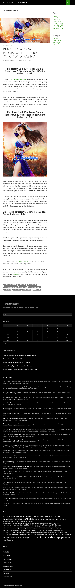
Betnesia (5, 408)
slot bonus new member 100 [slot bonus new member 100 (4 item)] (27, 527)
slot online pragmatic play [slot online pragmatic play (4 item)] (39, 534)
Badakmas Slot (14, 493)
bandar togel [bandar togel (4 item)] (24, 516)
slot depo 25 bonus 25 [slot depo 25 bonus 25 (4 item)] (37, 530)
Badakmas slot (7, 413)
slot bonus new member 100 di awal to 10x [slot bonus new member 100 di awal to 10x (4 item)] (16, 530)
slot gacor (13, 403)
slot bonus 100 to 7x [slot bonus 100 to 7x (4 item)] (38, 525)
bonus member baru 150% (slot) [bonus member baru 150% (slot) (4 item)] (51, 516)
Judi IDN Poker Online (18, 79)
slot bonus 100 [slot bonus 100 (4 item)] (54, 523)
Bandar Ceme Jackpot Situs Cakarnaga (14, 359)
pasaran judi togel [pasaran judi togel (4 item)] (22, 521)
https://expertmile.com (13, 387)
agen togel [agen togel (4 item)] (16, 516)
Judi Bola (55, 38)
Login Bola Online (21, 261)
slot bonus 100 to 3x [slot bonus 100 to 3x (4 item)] (24, 525)
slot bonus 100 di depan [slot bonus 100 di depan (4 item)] (10, 525)
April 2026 (56, 16)
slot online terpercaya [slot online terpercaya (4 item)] (22, 538)
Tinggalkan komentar (24, 60)
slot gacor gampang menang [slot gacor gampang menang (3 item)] (32, 532)
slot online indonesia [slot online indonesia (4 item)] (9, 534)
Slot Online (56, 42)
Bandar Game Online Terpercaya (15, 2)
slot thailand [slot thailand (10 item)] (44, 537)
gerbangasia (9, 456)
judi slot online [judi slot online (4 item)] (44, 519)
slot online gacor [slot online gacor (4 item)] (62, 532)
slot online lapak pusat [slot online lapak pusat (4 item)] (23, 534)
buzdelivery (6, 397)
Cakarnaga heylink (12, 477)
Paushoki (9, 392)
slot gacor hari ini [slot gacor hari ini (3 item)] (43, 532)
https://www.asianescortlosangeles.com (20, 466)
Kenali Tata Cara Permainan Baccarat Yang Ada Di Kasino (21, 52)
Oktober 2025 (57, 27)
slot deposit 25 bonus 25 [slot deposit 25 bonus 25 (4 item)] (11, 532)
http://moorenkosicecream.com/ (15, 434)
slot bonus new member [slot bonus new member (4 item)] (10, 527)
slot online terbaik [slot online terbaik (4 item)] (9, 538)
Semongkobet (10, 503)
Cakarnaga (6, 424)
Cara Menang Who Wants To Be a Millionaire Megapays (19, 355)
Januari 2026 (57, 21)
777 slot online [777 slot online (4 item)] (7, 516)
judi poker (16, 274)
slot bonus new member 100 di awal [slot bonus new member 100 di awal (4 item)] (48, 527)
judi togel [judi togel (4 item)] (52, 519)
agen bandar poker (10, 284)
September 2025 (58, 28)
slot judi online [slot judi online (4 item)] (52, 532)
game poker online (34, 287)
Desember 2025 (58, 23)
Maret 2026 (56, 18)
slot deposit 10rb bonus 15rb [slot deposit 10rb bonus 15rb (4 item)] (54, 530)
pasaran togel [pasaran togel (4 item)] (33, 521)
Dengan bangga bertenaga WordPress (12, 585)
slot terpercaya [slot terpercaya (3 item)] (32, 537)
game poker (23, 287)
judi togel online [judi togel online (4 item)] (60, 519)
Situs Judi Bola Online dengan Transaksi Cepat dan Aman (20, 369)
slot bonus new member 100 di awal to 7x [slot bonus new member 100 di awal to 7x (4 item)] (48, 529)
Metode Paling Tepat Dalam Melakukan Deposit (17, 366)
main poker (16, 289)
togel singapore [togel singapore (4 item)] (8, 540)
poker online (27, 289)
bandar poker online (11, 287)
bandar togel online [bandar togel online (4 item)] (34, 516)
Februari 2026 (57, 20)
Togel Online (57, 44)
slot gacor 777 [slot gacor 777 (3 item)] (22, 532)
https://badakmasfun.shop (16, 445)
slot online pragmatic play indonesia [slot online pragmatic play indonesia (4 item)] (59, 534)
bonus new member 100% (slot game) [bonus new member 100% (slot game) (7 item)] (21, 518)
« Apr (5, 343)
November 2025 (58, 25)
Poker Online (7, 46)
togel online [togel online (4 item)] (66, 538)
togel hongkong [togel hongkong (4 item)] (57, 538)
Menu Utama (72, 2)
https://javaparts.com (12, 381)
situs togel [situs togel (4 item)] (46, 523)
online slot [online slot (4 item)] (13, 521)
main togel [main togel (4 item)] (6, 521)
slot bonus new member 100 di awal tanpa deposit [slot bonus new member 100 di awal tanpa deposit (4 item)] (19, 529)
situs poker (36, 289)
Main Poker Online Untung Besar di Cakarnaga (17, 362)
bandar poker (32, 284)
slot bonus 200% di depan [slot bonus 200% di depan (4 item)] (53, 525)
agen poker (22, 284)
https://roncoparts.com (10, 418)
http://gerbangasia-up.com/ (14, 440)
